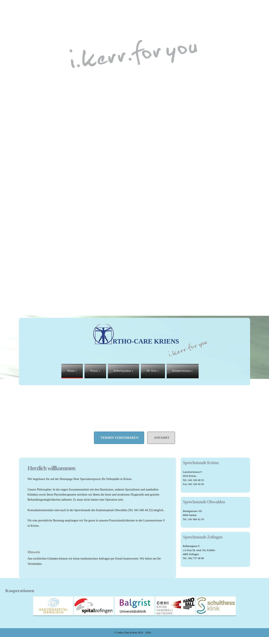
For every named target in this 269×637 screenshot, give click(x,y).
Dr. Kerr (153, 370)
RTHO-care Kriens (136, 334)
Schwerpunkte (123, 370)
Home (72, 370)
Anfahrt (161, 437)
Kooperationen (183, 370)
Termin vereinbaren (119, 437)
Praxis (95, 370)
